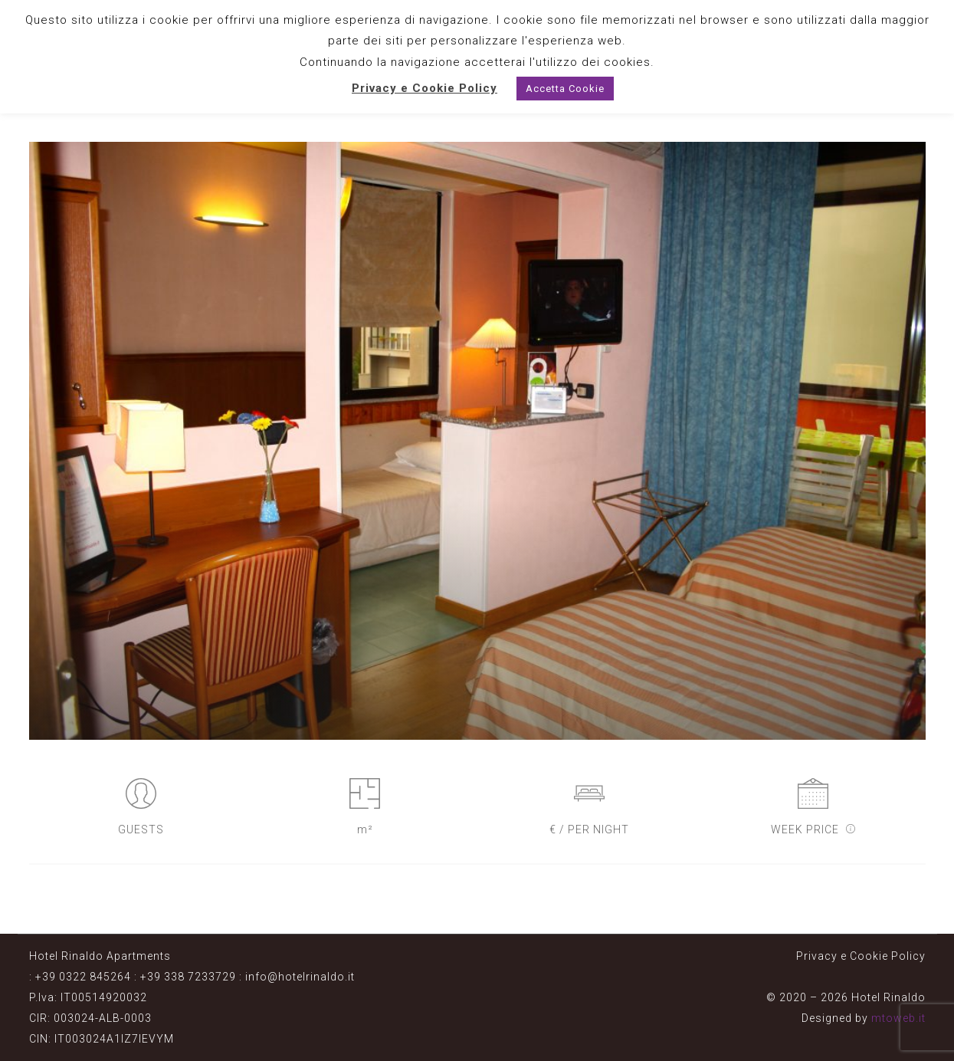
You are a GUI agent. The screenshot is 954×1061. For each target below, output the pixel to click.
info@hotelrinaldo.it (300, 977)
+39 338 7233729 (188, 977)
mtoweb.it (898, 1018)
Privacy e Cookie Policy (861, 956)
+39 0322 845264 (83, 977)
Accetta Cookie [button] (565, 88)
